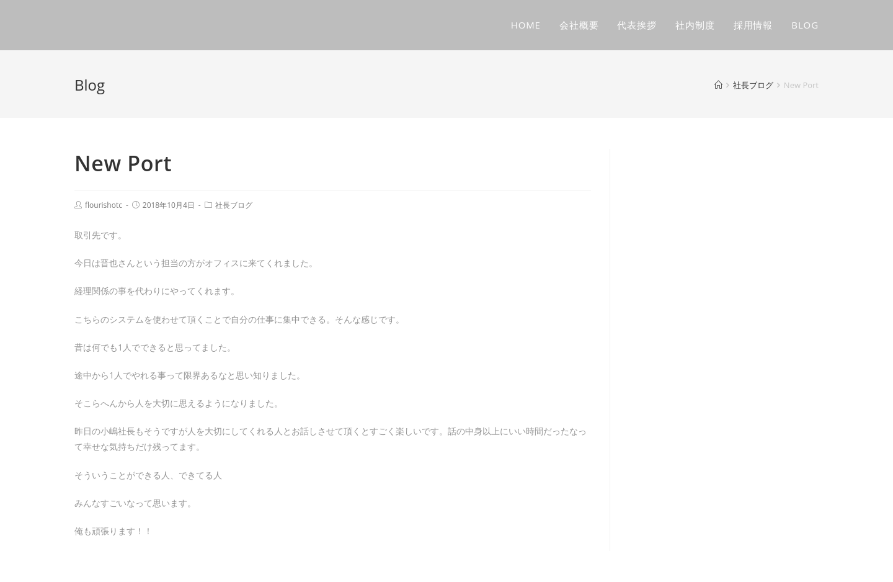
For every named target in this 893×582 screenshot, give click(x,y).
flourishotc (103, 205)
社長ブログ (233, 205)
